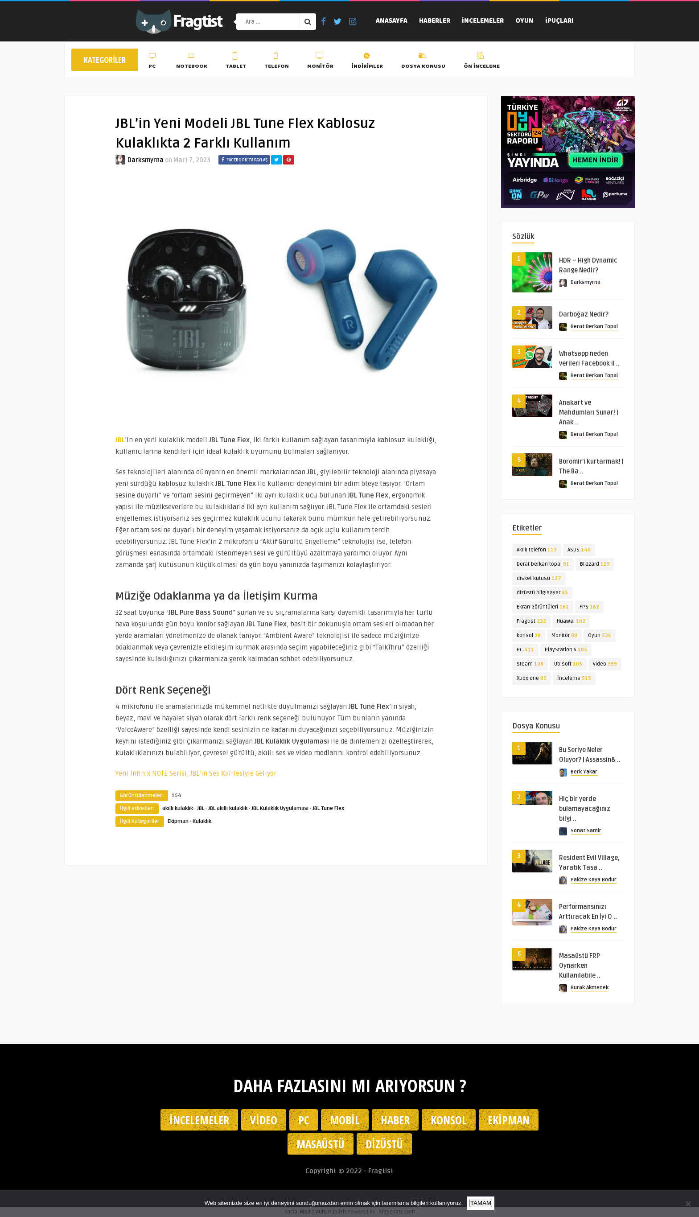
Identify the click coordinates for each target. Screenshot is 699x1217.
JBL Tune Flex (328, 808)
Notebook (191, 62)
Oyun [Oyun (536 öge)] (599, 635)
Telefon (276, 62)
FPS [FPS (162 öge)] (589, 607)
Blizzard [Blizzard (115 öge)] (595, 564)
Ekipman (178, 821)
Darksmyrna (145, 160)
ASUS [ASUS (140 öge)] (579, 550)
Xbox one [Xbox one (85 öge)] (532, 678)
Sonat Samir (586, 830)
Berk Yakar (584, 772)
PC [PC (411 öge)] (525, 649)
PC (153, 62)
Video (263, 1119)
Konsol (449, 1119)
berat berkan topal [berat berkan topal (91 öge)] (543, 564)
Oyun (524, 21)
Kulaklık (202, 821)
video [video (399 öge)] (605, 664)
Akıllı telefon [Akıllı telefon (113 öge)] (537, 550)
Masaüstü (320, 1143)
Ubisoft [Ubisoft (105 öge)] (568, 664)
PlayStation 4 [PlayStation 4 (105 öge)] (566, 649)
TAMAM (480, 1203)
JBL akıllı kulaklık (227, 808)
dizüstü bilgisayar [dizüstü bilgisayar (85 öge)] (542, 592)
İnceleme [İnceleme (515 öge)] (574, 678)
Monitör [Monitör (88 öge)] (564, 635)
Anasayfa (391, 21)
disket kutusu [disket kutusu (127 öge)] (539, 578)
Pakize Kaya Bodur (594, 879)
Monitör (320, 62)
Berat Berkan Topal (594, 326)
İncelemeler (483, 21)
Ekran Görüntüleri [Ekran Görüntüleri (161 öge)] (543, 607)
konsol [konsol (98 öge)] (529, 635)
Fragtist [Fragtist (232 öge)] (531, 621)
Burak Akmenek (590, 987)
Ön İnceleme (482, 62)
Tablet (236, 62)
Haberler (434, 21)
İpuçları (559, 21)
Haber (395, 1119)
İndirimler (367, 62)
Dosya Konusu (423, 62)
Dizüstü (384, 1143)
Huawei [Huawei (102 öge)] (571, 621)
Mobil (345, 1119)
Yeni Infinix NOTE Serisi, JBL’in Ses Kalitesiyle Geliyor (195, 773)
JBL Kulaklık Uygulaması (279, 808)
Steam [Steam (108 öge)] (530, 664)
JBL (200, 808)
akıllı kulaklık (177, 808)
